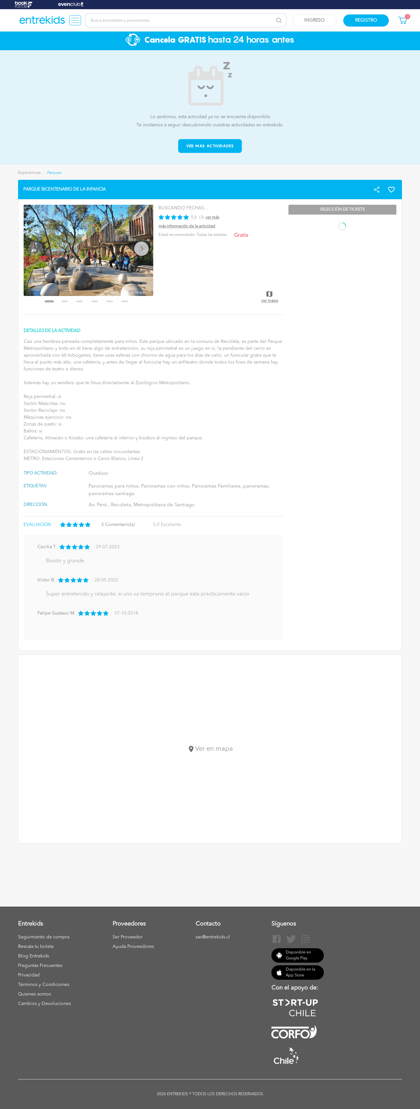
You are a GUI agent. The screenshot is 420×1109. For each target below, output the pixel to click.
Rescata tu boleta (35, 946)
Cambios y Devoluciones (44, 1003)
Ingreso (314, 20)
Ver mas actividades (210, 145)
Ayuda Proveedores (133, 946)
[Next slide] (141, 248)
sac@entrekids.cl (213, 937)
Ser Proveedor (128, 937)
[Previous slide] (35, 248)
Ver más (212, 218)
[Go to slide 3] (79, 301)
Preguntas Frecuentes (40, 965)
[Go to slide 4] (95, 301)
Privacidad (29, 975)
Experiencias (29, 173)
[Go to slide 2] (64, 301)
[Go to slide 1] (49, 301)
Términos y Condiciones (43, 984)
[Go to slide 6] (125, 301)
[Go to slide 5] (110, 301)
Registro (366, 20)
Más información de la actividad (186, 226)
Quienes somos (34, 994)
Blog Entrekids (33, 956)
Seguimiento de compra (43, 937)
